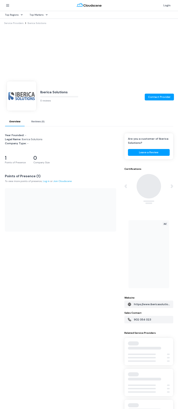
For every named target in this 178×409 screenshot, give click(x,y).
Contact (123, 338)
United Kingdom (13, 332)
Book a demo (69, 349)
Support (66, 343)
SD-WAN (9, 277)
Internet (8, 283)
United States (12, 327)
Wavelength (10, 304)
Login (167, 5)
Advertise (124, 299)
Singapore (10, 349)
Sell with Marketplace (131, 288)
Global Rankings (70, 327)
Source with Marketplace (75, 283)
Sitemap (161, 386)
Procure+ (66, 288)
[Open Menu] (7, 5)
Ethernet (9, 299)
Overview (67, 277)
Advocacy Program (72, 338)
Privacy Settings (144, 388)
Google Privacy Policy (39, 393)
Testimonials (69, 332)
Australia (9, 338)
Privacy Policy (103, 386)
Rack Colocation (13, 293)
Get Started (126, 283)
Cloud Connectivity (15, 310)
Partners (123, 332)
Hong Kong (10, 354)
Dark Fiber (9, 288)
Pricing (122, 293)
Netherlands (11, 343)
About (122, 327)
